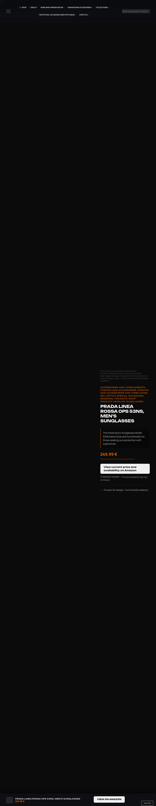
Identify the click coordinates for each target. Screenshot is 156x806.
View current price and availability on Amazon (120, 469)
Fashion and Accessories (79, 7)
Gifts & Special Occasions (124, 396)
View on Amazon (109, 799)
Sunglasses (134, 401)
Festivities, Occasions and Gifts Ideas (57, 15)
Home (102, 371)
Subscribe (147, 803)
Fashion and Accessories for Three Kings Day (124, 393)
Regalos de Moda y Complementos (118, 376)
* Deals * (33, 7)
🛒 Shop (22, 7)
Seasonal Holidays (116, 373)
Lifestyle (83, 15)
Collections (102, 7)
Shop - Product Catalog (115, 371)
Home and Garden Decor (52, 7)
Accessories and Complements (122, 387)
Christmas (128, 373)
